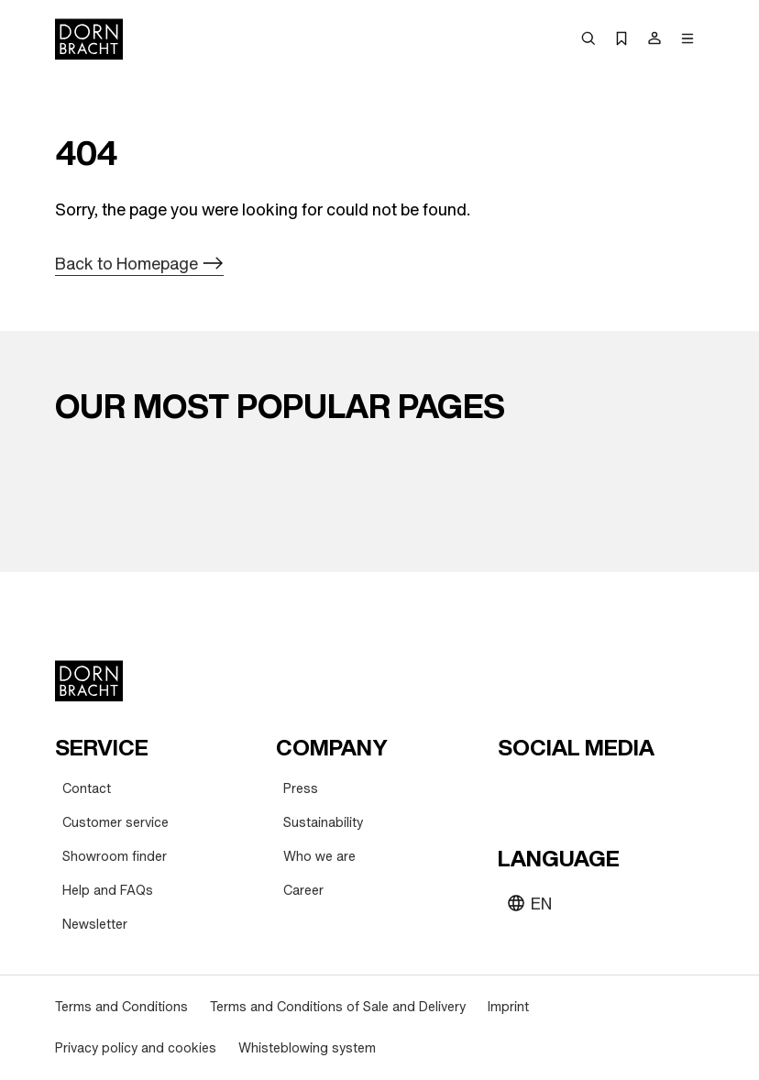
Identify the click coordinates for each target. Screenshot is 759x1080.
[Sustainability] (323, 823)
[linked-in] (646, 792)
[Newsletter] (94, 925)
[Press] (300, 789)
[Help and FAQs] (107, 891)
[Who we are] (319, 857)
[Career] (303, 891)
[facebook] (613, 792)
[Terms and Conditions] (121, 1007)
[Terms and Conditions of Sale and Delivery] (338, 1007)
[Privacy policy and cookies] (135, 1048)
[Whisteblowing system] (307, 1048)
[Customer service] (115, 823)
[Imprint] (508, 1007)
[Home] (89, 39)
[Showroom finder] (114, 857)
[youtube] (514, 792)
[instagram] (547, 792)
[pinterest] (580, 792)
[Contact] (86, 789)
